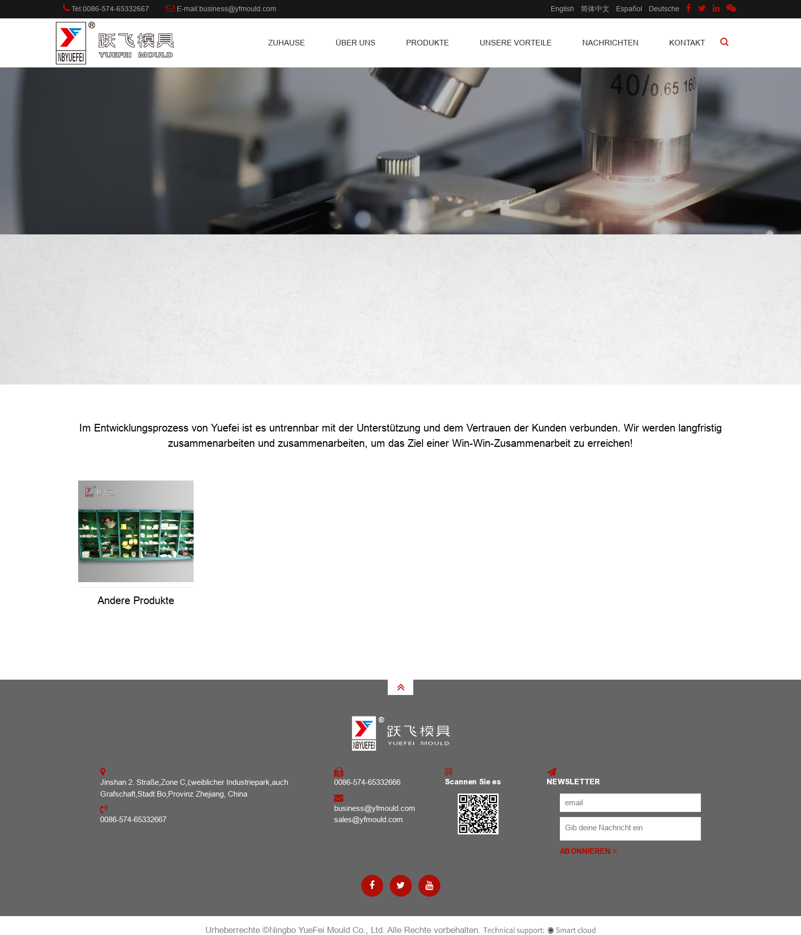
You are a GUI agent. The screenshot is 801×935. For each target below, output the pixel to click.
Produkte (427, 42)
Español (629, 9)
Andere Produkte (136, 600)
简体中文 (595, 9)
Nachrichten (610, 42)
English (562, 9)
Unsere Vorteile (516, 42)
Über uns (355, 42)
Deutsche (664, 9)
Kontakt (687, 42)
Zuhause (286, 42)
